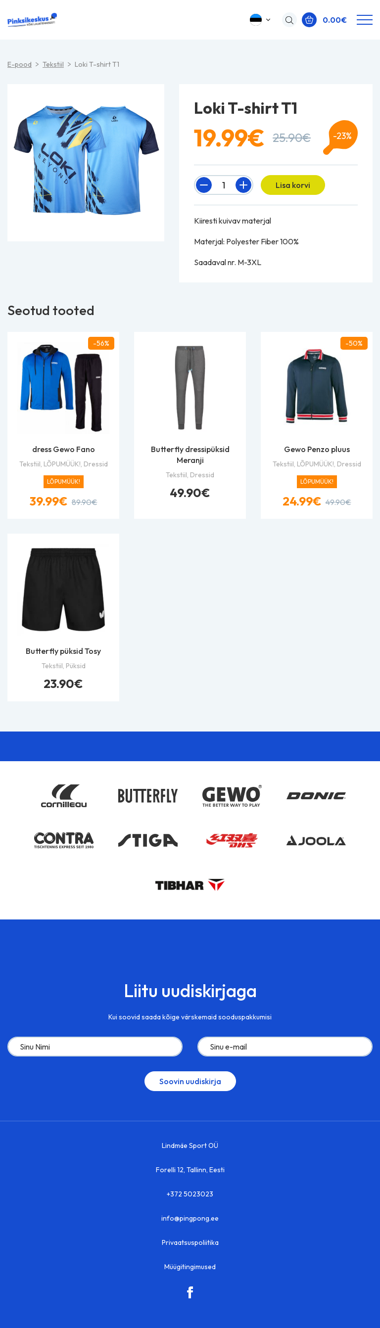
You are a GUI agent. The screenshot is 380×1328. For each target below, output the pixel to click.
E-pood (19, 64)
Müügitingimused (190, 1266)
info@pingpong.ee (190, 1218)
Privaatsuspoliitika (190, 1242)
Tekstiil (53, 64)
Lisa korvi (293, 185)
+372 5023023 (190, 1194)
